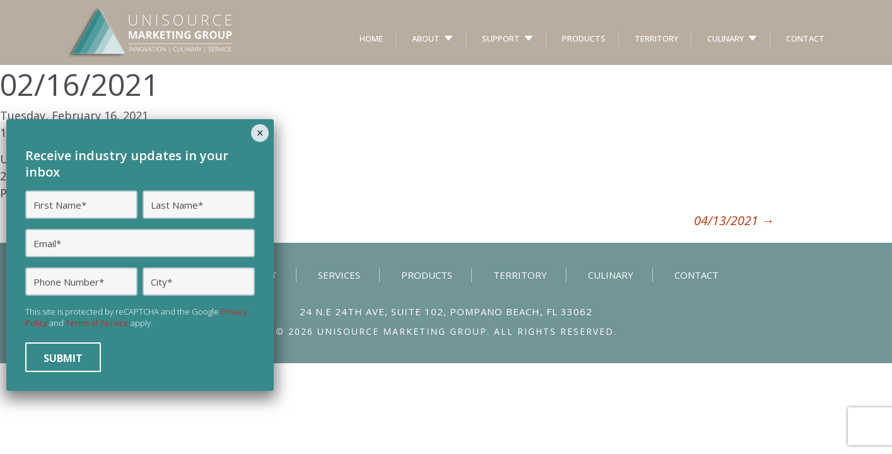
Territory (656, 38)
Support (501, 38)
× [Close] (260, 133)
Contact (805, 38)
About (426, 38)
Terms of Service (97, 323)
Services (339, 275)
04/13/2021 (734, 220)
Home (371, 38)
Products (584, 38)
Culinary (725, 38)
